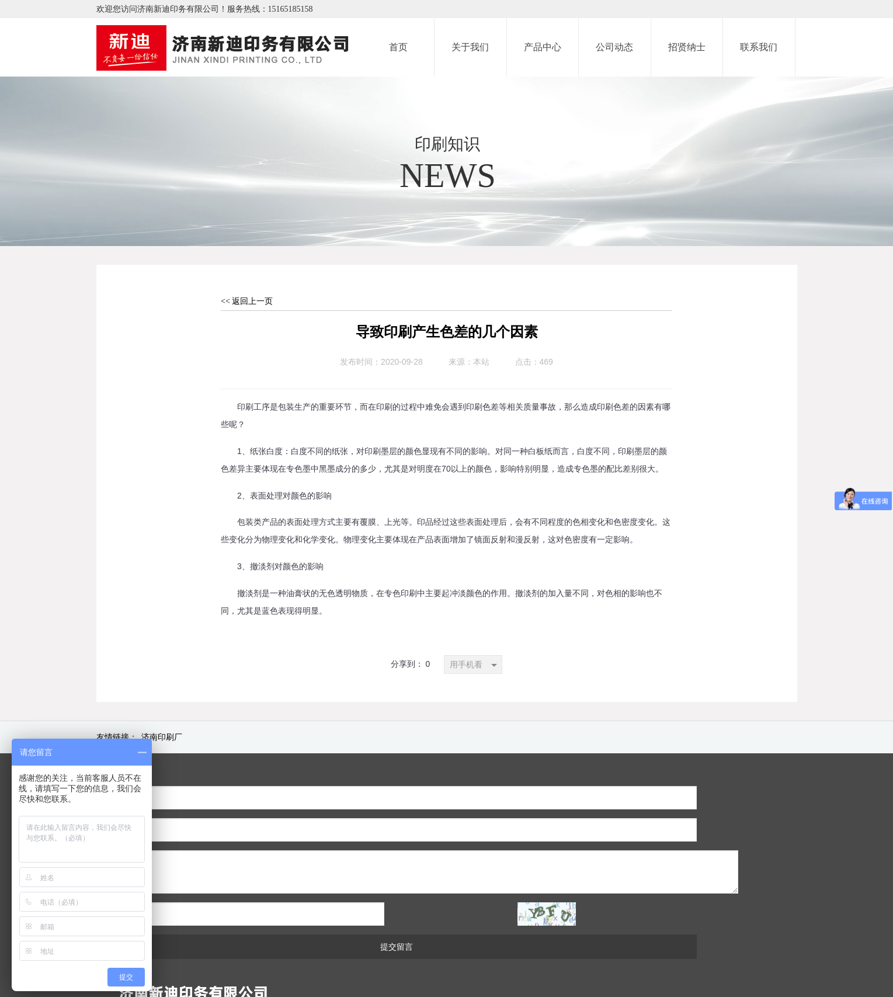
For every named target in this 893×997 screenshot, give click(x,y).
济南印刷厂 (161, 737)
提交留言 (349, 882)
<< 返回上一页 (247, 301)
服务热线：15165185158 (270, 9)
